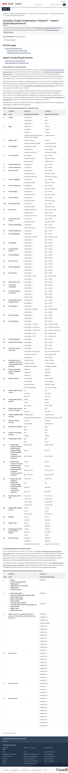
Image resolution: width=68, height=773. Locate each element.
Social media (5, 770)
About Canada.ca (25, 770)
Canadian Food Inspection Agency (18, 13)
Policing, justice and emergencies (31, 761)
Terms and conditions (36, 770)
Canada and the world (49, 751)
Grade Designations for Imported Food (19, 53)
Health (4, 763)
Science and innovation (49, 756)
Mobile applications (15, 770)
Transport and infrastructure (30, 763)
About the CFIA (32, 13)
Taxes (25, 751)
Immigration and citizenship (9, 754)
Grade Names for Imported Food (17, 50)
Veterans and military (49, 761)
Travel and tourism (7, 756)
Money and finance (48, 754)
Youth (45, 763)
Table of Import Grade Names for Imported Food (39, 86)
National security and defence (30, 756)
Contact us (5, 741)
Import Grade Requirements (13, 48)
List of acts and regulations (57, 13)
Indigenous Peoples (48, 758)
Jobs (4, 751)
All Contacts (5, 747)
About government (48, 747)
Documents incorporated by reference (14, 15)
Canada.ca (5, 13)
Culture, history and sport (29, 758)
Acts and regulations (43, 13)
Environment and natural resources (31, 754)
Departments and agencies (30, 747)
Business (5, 758)
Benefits (4, 761)
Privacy (45, 770)
